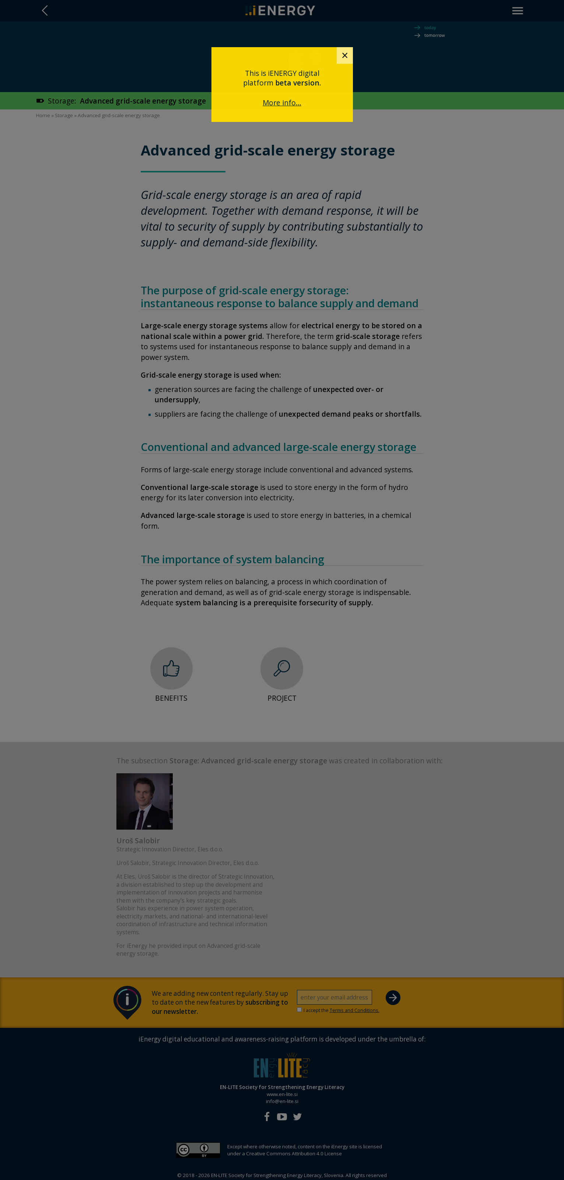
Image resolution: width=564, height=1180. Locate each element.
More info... (282, 103)
